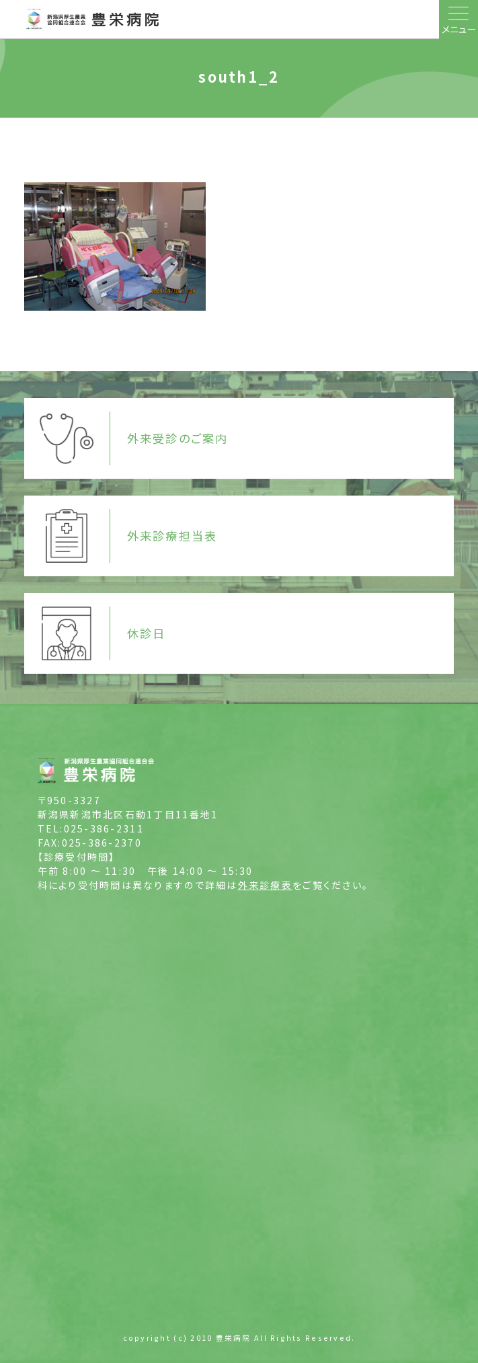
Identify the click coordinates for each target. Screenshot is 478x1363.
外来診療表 (265, 885)
